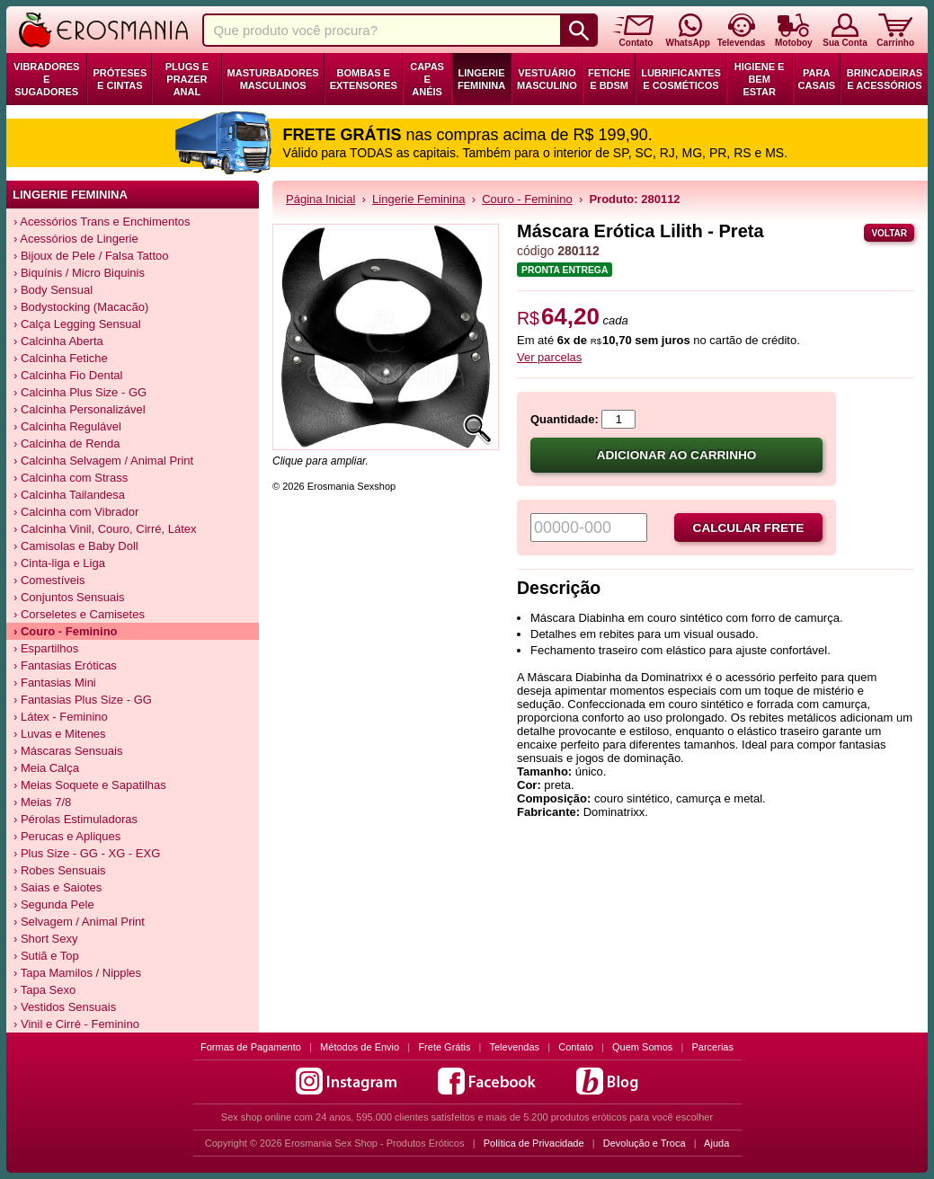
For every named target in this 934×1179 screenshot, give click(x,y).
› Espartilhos (45, 648)
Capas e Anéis (427, 79)
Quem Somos (642, 1047)
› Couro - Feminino (65, 631)
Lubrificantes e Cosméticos (681, 79)
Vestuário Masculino (547, 79)
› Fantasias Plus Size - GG (82, 699)
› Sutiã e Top (46, 955)
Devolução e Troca (644, 1143)
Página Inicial (320, 199)
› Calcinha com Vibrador (75, 512)
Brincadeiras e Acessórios (884, 79)
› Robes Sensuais (59, 870)
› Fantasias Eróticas (65, 665)
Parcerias (713, 1047)
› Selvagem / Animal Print (79, 921)
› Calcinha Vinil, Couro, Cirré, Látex (105, 529)
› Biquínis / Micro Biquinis (79, 272)
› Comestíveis (49, 580)
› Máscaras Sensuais (67, 751)
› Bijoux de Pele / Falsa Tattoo (90, 255)
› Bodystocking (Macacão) (80, 307)
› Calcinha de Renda (66, 443)
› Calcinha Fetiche (60, 358)
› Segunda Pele (53, 904)
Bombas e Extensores (363, 79)
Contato (575, 1047)
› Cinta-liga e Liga (59, 563)
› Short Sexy (45, 938)
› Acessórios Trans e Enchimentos (102, 221)
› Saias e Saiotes (57, 887)
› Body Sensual (53, 290)
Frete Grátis (444, 1047)
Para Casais (817, 79)
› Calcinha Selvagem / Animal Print (103, 460)
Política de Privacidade (534, 1143)
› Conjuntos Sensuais (69, 597)
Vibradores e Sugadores (46, 79)
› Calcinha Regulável (67, 426)
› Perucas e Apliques (66, 836)
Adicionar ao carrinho (677, 455)
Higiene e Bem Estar (759, 79)
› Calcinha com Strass (70, 477)
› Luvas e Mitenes (59, 733)
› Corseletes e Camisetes (79, 614)
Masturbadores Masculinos (273, 79)
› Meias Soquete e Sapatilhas (89, 785)
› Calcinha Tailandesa (69, 494)
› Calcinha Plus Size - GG (80, 392)
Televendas (514, 1047)
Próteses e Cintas (120, 79)
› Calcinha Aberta (58, 341)
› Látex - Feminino (60, 716)
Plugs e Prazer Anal (187, 79)
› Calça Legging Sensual (77, 324)
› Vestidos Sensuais (64, 1007)
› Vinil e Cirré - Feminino (76, 1024)
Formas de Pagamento (250, 1047)
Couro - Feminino (527, 199)
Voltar (889, 233)
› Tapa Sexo (44, 990)
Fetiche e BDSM (609, 79)
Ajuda (716, 1143)
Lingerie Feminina (481, 79)
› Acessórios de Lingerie (75, 238)
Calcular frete (749, 528)
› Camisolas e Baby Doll (75, 546)
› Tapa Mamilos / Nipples (77, 973)
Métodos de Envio (359, 1047)
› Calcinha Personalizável (79, 409)
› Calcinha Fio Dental (67, 375)
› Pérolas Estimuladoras (75, 819)
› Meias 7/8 (42, 802)
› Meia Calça (46, 768)
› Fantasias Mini (54, 682)
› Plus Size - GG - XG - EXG (86, 853)
